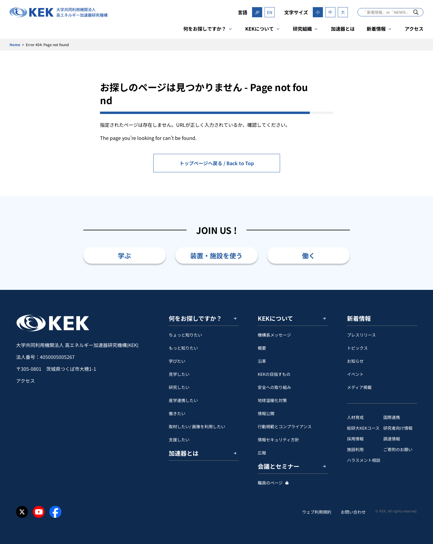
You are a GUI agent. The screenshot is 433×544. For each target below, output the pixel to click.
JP (257, 12)
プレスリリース (361, 335)
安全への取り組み (274, 387)
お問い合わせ (353, 512)
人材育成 (355, 417)
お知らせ (355, 361)
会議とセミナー (278, 466)
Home (15, 44)
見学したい (179, 374)
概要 (262, 348)
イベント (355, 374)
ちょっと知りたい (185, 335)
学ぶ (124, 255)
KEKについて (259, 28)
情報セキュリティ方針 (278, 440)
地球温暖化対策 (272, 400)
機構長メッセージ (274, 335)
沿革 (262, 361)
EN (269, 12)
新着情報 (376, 28)
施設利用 (355, 449)
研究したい (179, 387)
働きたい (177, 413)
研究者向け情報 (397, 428)
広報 (262, 453)
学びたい (177, 361)
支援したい (179, 440)
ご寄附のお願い (397, 449)
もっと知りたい (183, 348)
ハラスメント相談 (363, 460)
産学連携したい (183, 400)
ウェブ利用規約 (316, 512)
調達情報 (391, 439)
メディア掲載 (359, 387)
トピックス (357, 348)
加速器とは (343, 28)
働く (308, 255)
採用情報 (355, 439)
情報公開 (266, 413)
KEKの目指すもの (274, 374)
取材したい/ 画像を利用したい (197, 426)
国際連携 (391, 417)
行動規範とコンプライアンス (285, 426)
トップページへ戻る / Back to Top (216, 163)
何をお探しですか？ (204, 28)
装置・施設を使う (216, 255)
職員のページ (270, 483)
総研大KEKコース (363, 428)
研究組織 (302, 28)
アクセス (414, 28)
